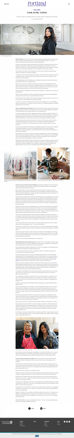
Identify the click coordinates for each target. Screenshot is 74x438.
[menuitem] (22, 424)
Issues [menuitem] (45, 423)
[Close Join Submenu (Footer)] (58, 421)
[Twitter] (67, 422)
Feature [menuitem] (21, 423)
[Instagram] (64, 422)
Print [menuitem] (58, 423)
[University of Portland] (7, 423)
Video (34, 421)
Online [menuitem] (58, 424)
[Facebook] (69, 422)
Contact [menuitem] (46, 425)
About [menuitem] (45, 424)
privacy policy (52, 433)
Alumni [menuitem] (21, 424)
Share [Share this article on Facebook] (31, 408)
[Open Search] (67, 4)
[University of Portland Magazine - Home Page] (37, 4)
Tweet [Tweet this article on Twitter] (43, 408)
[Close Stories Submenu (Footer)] (21, 421)
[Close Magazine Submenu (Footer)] (46, 421)
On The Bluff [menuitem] (22, 425)
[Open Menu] (6, 4)
